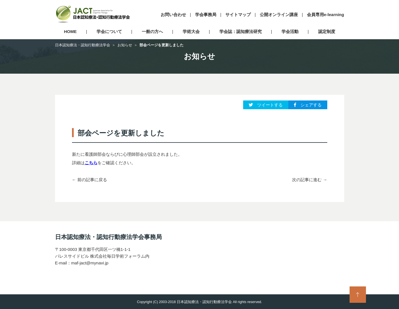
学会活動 (290, 31)
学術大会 (191, 31)
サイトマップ (238, 14)
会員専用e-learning (325, 14)
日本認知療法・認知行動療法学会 (82, 45)
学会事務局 (205, 14)
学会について (109, 31)
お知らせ (124, 45)
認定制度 (326, 31)
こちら (91, 162)
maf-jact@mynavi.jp (89, 262)
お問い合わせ (173, 14)
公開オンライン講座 (279, 14)
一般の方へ (152, 31)
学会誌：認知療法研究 (240, 31)
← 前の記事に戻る (89, 179)
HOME (70, 31)
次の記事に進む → (309, 179)
